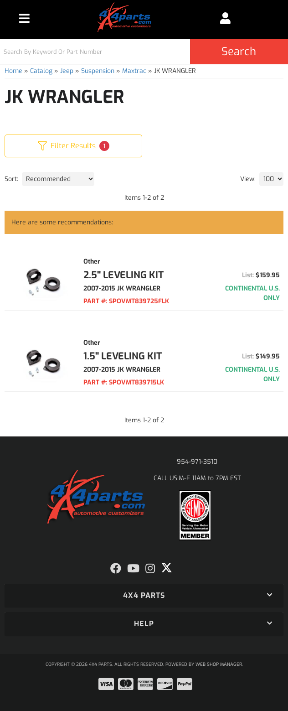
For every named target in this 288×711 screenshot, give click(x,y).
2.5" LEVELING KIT (123, 275)
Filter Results (73, 146)
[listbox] (58, 179)
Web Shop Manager (218, 664)
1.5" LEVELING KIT (122, 356)
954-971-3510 (197, 461)
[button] (144, 51)
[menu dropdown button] (24, 18)
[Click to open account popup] (225, 18)
